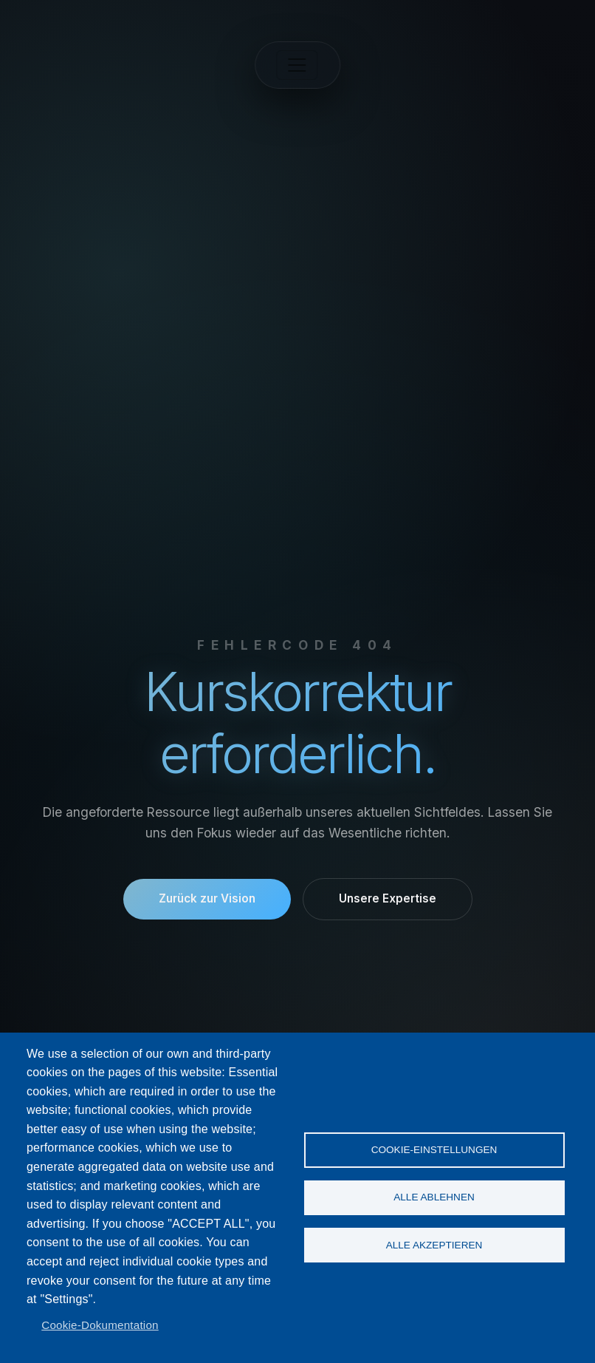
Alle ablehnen (434, 1197)
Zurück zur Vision (207, 898)
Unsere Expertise (387, 898)
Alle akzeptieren (434, 1245)
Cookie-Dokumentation (100, 1325)
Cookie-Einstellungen (434, 1149)
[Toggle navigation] (297, 65)
